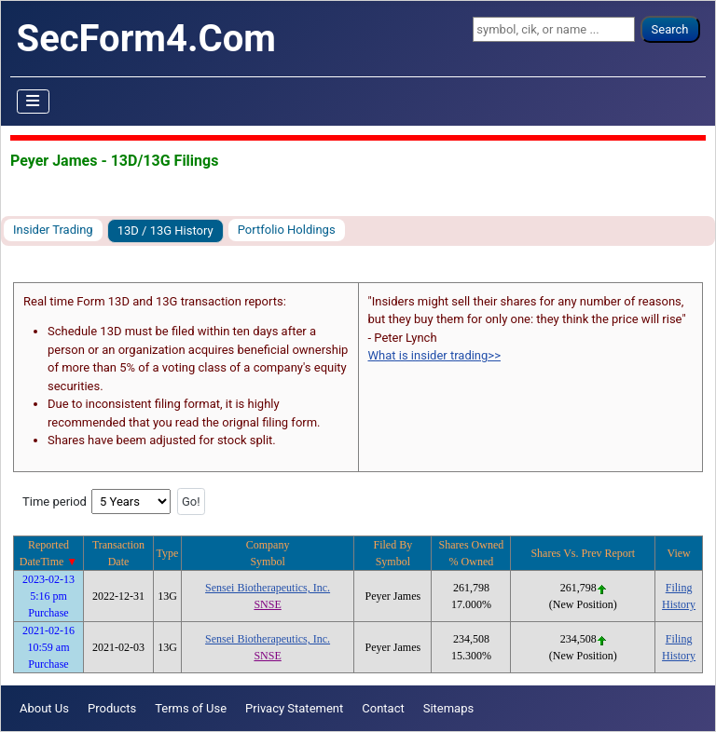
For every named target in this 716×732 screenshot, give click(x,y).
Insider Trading (53, 230)
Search (670, 29)
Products (112, 708)
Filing (679, 587)
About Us (44, 708)
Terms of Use (191, 708)
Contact (383, 708)
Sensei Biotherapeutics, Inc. (267, 587)
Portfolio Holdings (287, 230)
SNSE (267, 604)
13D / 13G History (165, 230)
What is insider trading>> (434, 355)
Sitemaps (449, 708)
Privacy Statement (294, 708)
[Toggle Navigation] (33, 101)
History (678, 604)
